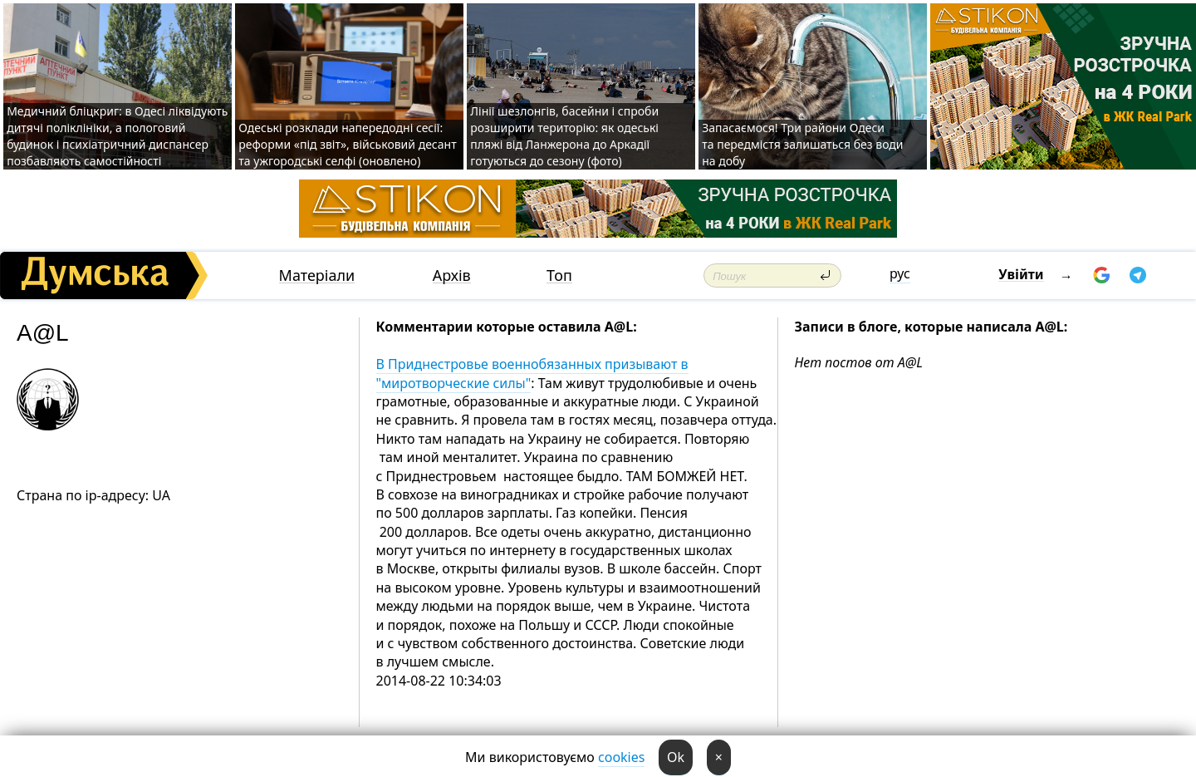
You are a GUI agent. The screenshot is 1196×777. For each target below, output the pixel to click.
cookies (621, 757)
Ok (675, 757)
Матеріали (317, 275)
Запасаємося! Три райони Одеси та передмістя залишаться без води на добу (802, 144)
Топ (559, 275)
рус (900, 273)
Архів (452, 275)
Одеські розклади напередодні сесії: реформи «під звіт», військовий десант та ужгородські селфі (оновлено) (347, 144)
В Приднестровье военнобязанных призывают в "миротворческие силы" (532, 373)
